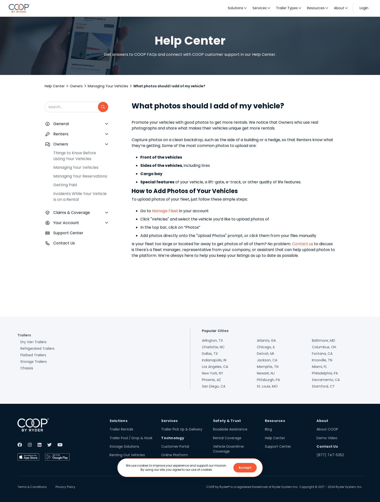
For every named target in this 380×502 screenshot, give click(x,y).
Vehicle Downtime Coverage (228, 449)
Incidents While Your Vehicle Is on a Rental (80, 196)
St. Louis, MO (267, 386)
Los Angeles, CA (215, 366)
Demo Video (327, 438)
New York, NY (212, 373)
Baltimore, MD (323, 340)
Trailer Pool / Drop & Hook (131, 438)
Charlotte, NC (213, 347)
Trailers (24, 335)
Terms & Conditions (32, 487)
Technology (172, 438)
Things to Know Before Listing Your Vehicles (74, 156)
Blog (268, 429)
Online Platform (174, 455)
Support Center (68, 233)
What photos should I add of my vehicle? (169, 86)
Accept (245, 467)
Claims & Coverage (71, 212)
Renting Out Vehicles (127, 455)
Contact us (302, 244)
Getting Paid (65, 185)
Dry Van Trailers (33, 342)
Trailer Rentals (121, 429)
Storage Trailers (33, 361)
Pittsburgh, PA (268, 379)
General (61, 124)
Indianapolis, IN (214, 360)
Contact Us (64, 243)
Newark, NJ (266, 373)
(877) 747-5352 (330, 455)
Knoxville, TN (322, 360)
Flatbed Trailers (33, 355)
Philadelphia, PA (325, 373)
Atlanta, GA (266, 340)
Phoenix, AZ (211, 379)
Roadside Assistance (230, 429)
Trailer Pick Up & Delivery (181, 429)
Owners (76, 86)
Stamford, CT (323, 386)
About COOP (327, 429)
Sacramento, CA (326, 379)
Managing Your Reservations (80, 176)
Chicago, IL (266, 347)
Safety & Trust (227, 420)
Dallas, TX (210, 353)
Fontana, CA (322, 353)
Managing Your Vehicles (108, 86)
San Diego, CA (213, 386)
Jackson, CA (267, 360)
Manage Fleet (164, 211)
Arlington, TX (212, 340)
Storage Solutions (124, 446)
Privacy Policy (65, 487)
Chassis (26, 368)
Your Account (66, 223)
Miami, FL (319, 366)
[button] (237, 8)
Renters (60, 134)
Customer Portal (175, 446)
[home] (19, 8)
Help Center (55, 86)
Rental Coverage (227, 438)
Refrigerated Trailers (37, 348)
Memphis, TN (267, 366)
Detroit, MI (265, 353)
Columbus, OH (324, 347)
